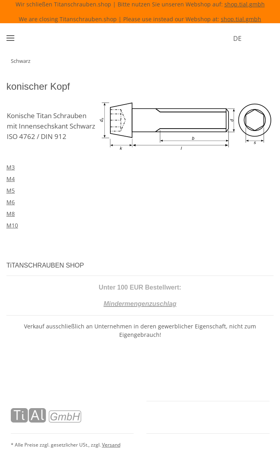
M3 (10, 167)
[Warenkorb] (266, 38)
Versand (111, 444)
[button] (250, 38)
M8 (10, 213)
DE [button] (226, 38)
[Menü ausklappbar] (10, 35)
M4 (10, 179)
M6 (10, 202)
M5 (10, 190)
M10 (12, 225)
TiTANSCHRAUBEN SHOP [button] (48, 265)
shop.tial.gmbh (244, 4)
